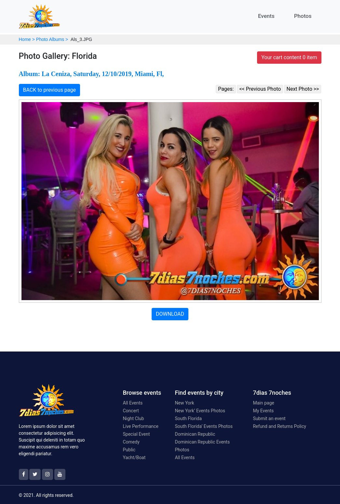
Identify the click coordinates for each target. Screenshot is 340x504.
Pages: (226, 89)
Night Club (133, 418)
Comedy (131, 441)
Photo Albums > (52, 39)
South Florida (188, 418)
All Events (133, 402)
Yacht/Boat (134, 457)
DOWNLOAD (170, 314)
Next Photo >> (302, 89)
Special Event (136, 434)
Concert (131, 410)
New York (184, 402)
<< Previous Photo (260, 89)
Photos (303, 16)
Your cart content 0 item (289, 57)
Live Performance (140, 426)
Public (129, 449)
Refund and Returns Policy (279, 426)
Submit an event (269, 418)
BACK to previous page (49, 90)
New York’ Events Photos (200, 410)
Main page (263, 402)
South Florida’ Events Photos (203, 426)
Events (266, 16)
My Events (263, 410)
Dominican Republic (195, 434)
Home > (27, 39)
